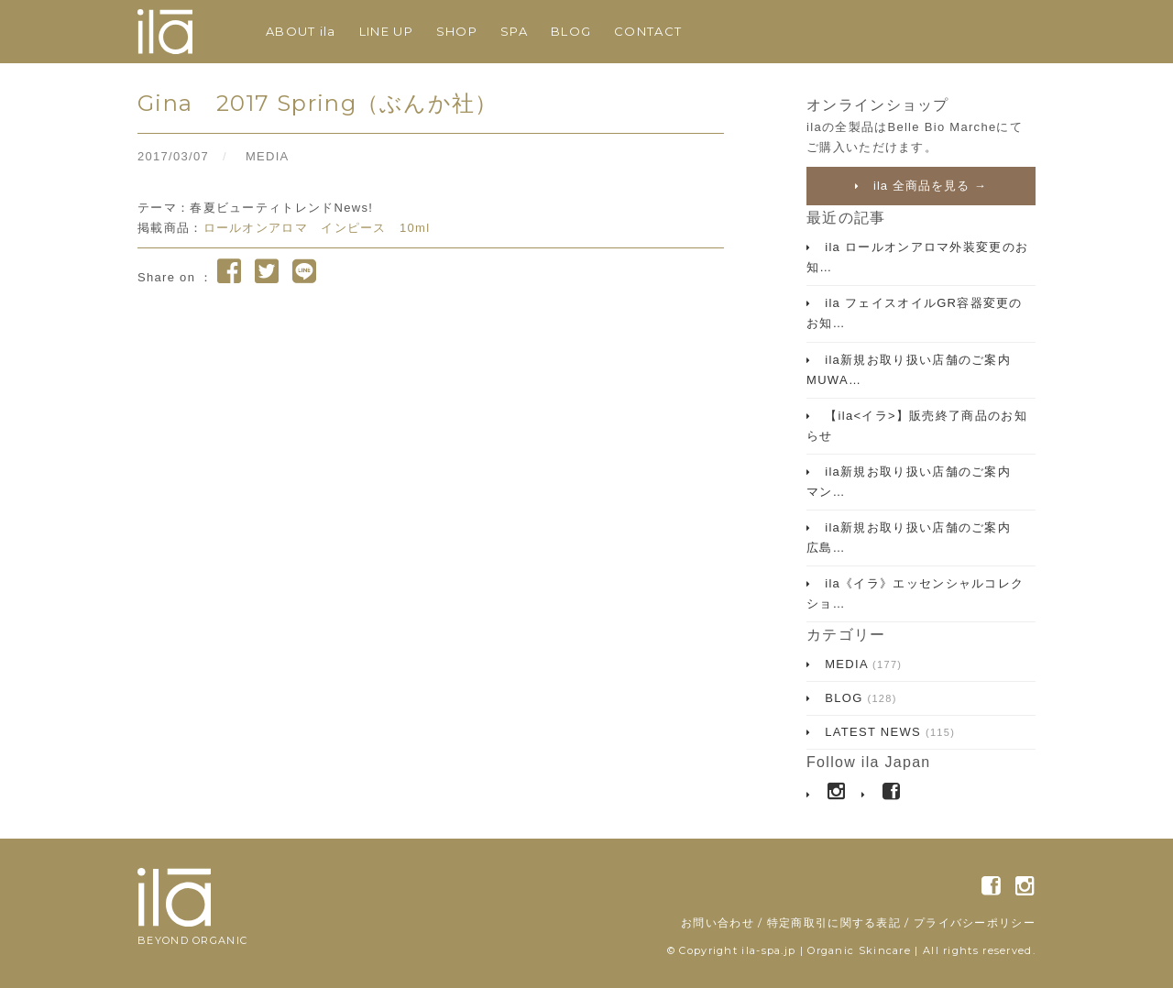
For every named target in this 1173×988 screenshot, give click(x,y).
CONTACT (648, 31)
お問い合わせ (717, 922)
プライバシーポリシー (975, 922)
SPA (514, 31)
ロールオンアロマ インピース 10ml (317, 228)
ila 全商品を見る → (927, 185)
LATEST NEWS (887, 732)
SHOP (456, 31)
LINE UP (386, 31)
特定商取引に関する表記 (834, 922)
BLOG (571, 31)
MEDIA (268, 156)
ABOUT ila (301, 31)
